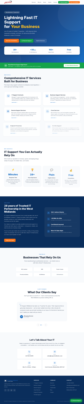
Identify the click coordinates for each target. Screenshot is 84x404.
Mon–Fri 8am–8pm (70, 387)
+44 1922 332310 (29, 356)
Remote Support (63, 2)
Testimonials (53, 387)
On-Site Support (37, 394)
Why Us (39, 2)
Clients (49, 2)
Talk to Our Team (10, 240)
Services (34, 2)
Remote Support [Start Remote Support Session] (76, 400)
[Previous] (38, 325)
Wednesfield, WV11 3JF (72, 389)
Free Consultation (74, 2)
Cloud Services (37, 389)
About (44, 2)
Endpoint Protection (38, 392)
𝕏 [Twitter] (8, 390)
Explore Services (40, 40)
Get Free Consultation (11, 40)
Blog (51, 389)
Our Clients (52, 385)
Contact (55, 2)
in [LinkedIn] (14, 390)
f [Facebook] (5, 390)
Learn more (11, 102)
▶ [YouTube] (11, 390)
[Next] (45, 325)
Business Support (37, 385)
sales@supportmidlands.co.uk (54, 356)
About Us (52, 383)
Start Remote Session (71, 65)
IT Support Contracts (38, 383)
